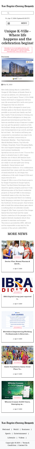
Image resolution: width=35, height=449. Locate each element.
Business (17, 257)
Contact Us (22, 445)
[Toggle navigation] (8, 23)
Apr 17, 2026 (18, 268)
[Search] (17, 13)
